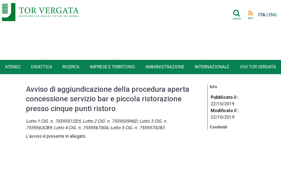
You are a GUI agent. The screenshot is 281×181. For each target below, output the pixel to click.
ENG (273, 14)
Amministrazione (164, 66)
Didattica (41, 66)
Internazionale (212, 66)
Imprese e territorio (112, 66)
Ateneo (13, 66)
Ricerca (71, 66)
